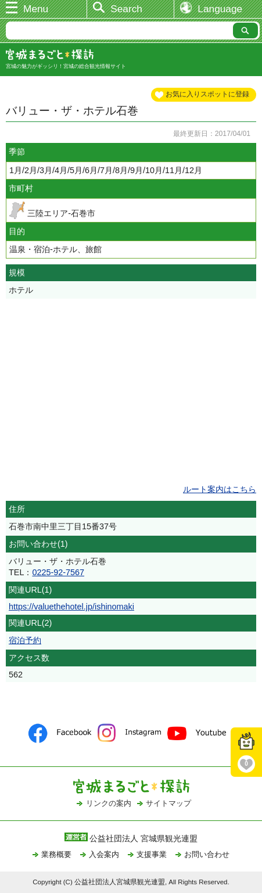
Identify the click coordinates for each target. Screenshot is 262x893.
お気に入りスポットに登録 (207, 94)
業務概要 (56, 854)
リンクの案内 (108, 803)
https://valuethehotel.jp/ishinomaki (71, 606)
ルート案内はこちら (219, 489)
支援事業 (152, 854)
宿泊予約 (25, 640)
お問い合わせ (206, 854)
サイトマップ (168, 803)
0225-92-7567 (58, 572)
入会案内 (104, 854)
